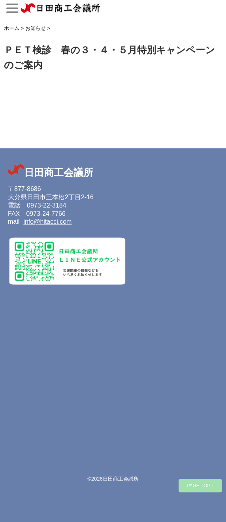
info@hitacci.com (47, 221)
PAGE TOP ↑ (200, 485)
